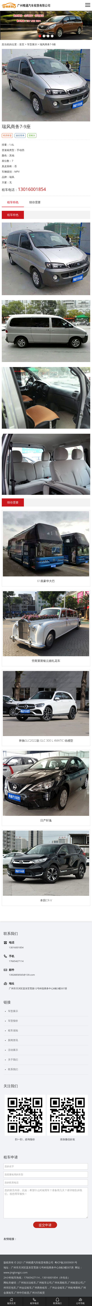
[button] (40, 36)
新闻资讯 (13, 1040)
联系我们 (13, 1069)
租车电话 (34, 1301)
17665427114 (16, 961)
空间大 (32, 135)
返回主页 (11, 1301)
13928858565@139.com (22, 974)
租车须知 (13, 1030)
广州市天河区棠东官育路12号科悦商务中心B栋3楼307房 (38, 988)
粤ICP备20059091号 (66, 1262)
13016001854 (16, 947)
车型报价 (13, 1020)
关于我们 (13, 1059)
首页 (21, 44)
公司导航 (80, 1301)
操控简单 (20, 135)
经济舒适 (7, 135)
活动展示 (13, 1049)
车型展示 (32, 44)
